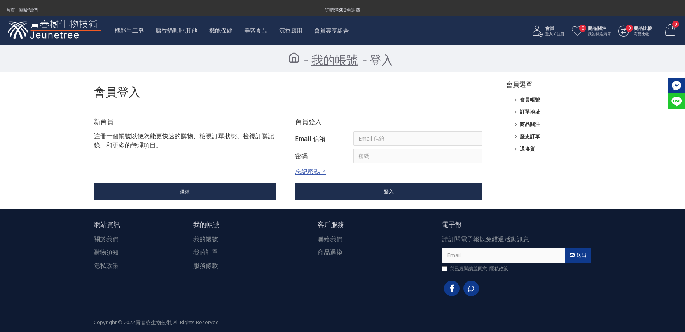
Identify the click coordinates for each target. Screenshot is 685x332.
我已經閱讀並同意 (475, 268)
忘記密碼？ (310, 172)
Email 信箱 (310, 138)
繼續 (185, 192)
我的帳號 (334, 60)
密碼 (301, 156)
